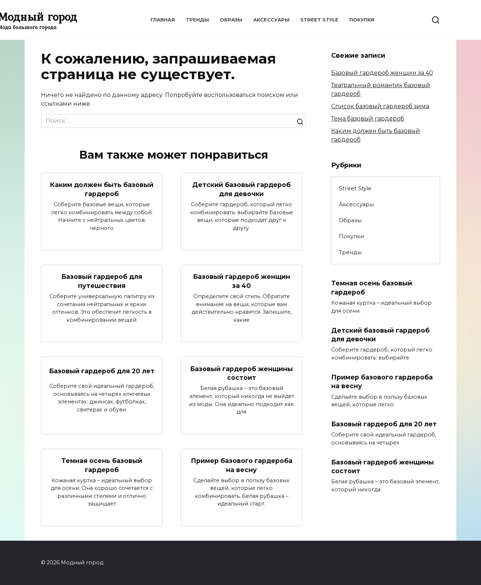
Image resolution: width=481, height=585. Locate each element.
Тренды (197, 20)
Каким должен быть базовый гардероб (101, 189)
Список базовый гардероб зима (380, 106)
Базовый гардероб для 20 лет (102, 371)
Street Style (319, 20)
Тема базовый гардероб (367, 118)
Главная (163, 20)
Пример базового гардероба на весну (241, 465)
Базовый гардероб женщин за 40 (241, 281)
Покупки (361, 20)
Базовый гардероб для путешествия (101, 281)
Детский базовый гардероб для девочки (241, 189)
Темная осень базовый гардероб (101, 465)
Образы (231, 20)
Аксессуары (271, 20)
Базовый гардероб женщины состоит (241, 373)
